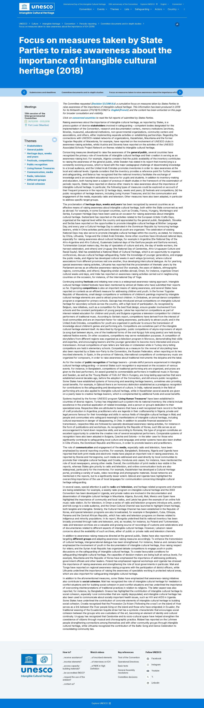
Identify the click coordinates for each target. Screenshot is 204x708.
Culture (35, 23)
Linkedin (152, 683)
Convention (85, 9)
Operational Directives (128, 661)
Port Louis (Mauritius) (38, 125)
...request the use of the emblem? (74, 678)
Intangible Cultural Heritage (36, 12)
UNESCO (23, 23)
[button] (177, 25)
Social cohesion (36, 183)
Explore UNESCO (149, 4)
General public (35, 149)
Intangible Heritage (51, 23)
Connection (177, 4)
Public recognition (37, 164)
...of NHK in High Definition (97, 667)
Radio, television (36, 176)
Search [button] (183, 9)
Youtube (152, 671)
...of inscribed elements (101, 657)
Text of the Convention (129, 657)
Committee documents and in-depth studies (121, 23)
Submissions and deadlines (42, 92)
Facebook (153, 658)
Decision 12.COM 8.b (103, 103)
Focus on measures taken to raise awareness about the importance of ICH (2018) (147, 92)
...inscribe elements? (72, 661)
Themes (114, 9)
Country (172, 9)
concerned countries (83, 117)
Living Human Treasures (41, 168)
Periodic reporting (87, 23)
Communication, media (40, 172)
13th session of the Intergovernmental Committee (35, 115)
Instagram (153, 664)
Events (101, 9)
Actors (158, 9)
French (124, 110)
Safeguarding (142, 9)
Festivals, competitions (40, 160)
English (164, 4)
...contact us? (69, 684)
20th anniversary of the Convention (123, 4)
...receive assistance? (73, 657)
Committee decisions (127, 677)
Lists (127, 9)
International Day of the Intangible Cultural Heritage (84, 4)
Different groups (36, 179)
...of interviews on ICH (100, 661)
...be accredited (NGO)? (74, 673)
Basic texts (123, 666)
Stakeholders (34, 145)
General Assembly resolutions (126, 671)
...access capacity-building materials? (71, 667)
